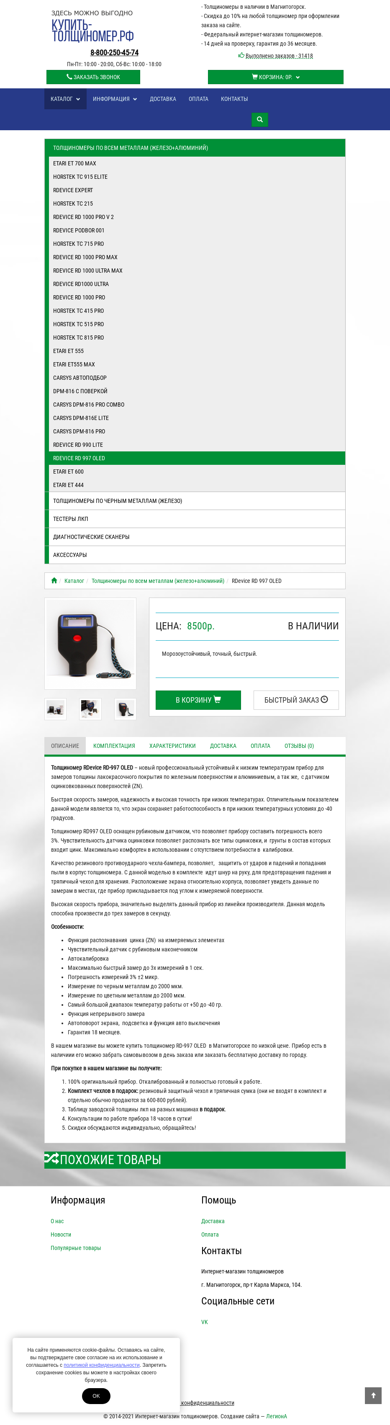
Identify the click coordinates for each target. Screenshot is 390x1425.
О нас (57, 1221)
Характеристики (172, 745)
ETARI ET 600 (68, 471)
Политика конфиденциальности (195, 1402)
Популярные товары (76, 1248)
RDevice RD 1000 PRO (79, 297)
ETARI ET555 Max (74, 364)
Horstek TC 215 (73, 203)
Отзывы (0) (299, 745)
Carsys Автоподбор (80, 377)
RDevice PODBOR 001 (79, 230)
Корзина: (276, 77)
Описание (65, 745)
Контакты (234, 98)
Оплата (198, 98)
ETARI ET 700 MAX (74, 163)
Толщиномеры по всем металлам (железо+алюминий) (130, 147)
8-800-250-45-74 (114, 52)
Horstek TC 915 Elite (80, 176)
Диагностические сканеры (91, 536)
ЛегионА (276, 1416)
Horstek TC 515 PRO (78, 324)
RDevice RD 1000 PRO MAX (85, 257)
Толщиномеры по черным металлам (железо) (117, 500)
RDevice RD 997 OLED (79, 458)
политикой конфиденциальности (101, 1365)
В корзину (198, 700)
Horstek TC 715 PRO (78, 243)
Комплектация (114, 745)
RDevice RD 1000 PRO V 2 (83, 217)
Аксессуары (70, 554)
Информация (115, 98)
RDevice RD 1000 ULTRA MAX (88, 270)
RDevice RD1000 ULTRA (81, 284)
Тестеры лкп (70, 518)
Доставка (163, 98)
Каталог (65, 98)
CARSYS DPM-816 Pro (79, 431)
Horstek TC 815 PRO (78, 337)
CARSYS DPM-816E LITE (81, 418)
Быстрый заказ (296, 700)
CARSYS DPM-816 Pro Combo (88, 404)
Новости (61, 1234)
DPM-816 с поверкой (80, 391)
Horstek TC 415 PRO (78, 310)
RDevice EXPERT (73, 190)
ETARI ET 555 (68, 351)
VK (204, 1322)
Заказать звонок (93, 77)
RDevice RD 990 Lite (78, 444)
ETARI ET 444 (68, 485)
